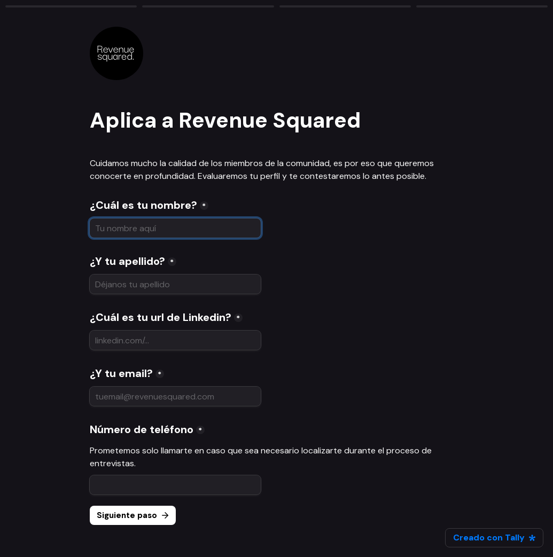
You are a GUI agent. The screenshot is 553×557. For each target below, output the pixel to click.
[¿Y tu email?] (175, 396)
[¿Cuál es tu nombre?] (175, 228)
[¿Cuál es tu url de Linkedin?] (175, 340)
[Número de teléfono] (175, 485)
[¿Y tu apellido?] (175, 284)
